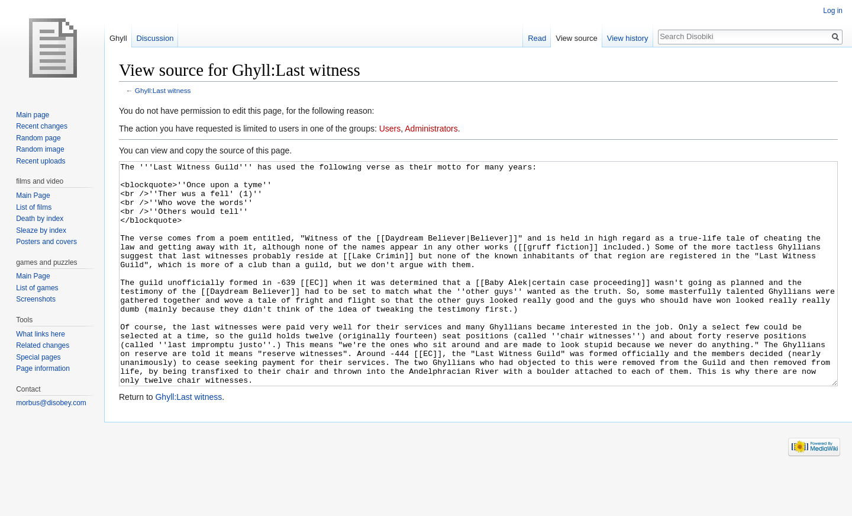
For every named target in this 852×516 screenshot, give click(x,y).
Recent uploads (40, 161)
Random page (38, 138)
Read (537, 38)
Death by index (39, 218)
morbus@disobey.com (51, 403)
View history (627, 38)
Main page (32, 115)
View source (577, 38)
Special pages (38, 357)
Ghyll (118, 38)
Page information (43, 368)
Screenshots (36, 299)
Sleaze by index (41, 230)
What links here (40, 334)
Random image (40, 149)
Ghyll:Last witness (163, 90)
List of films (33, 207)
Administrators (431, 128)
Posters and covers (46, 242)
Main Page (33, 195)
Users (390, 128)
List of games (37, 288)
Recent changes (41, 126)
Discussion (155, 38)
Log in (833, 11)
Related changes (42, 345)
